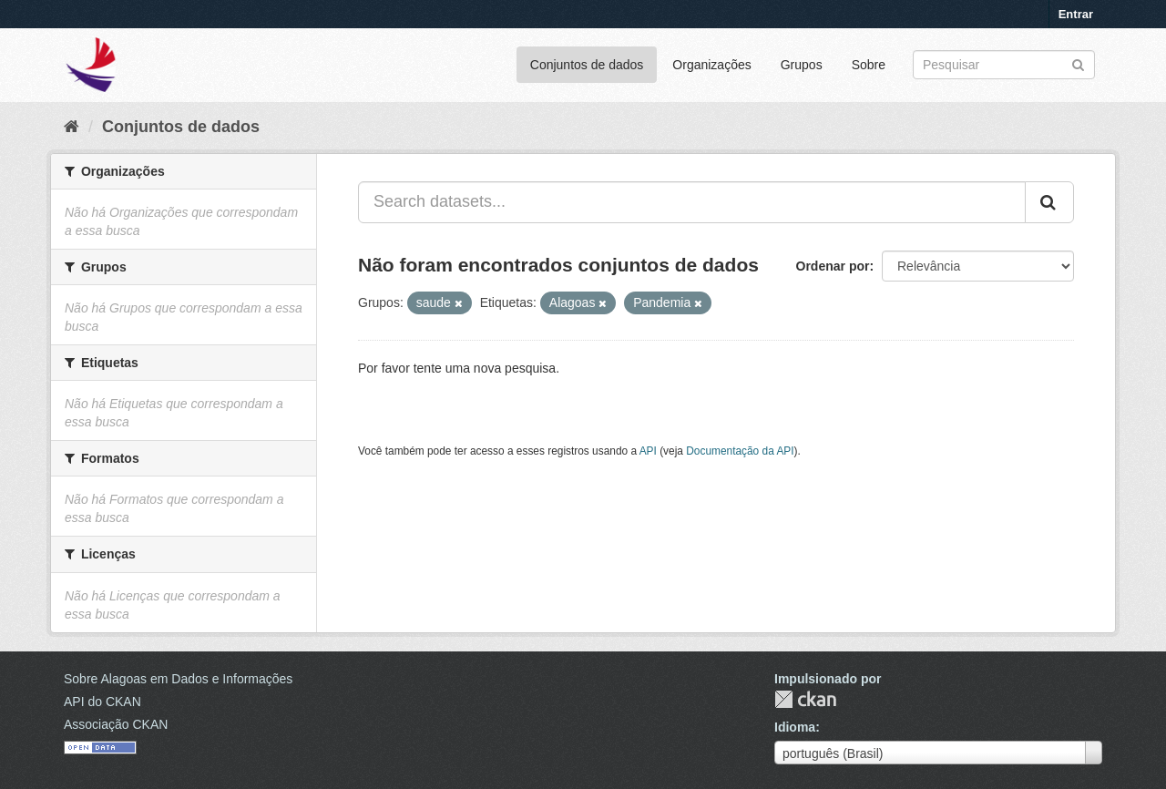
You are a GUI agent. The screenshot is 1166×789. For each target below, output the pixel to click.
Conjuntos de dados (587, 64)
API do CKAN (102, 701)
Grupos (802, 64)
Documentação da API (739, 451)
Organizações (711, 64)
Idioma (794, 727)
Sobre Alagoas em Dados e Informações (178, 678)
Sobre (868, 64)
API (648, 451)
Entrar (1076, 14)
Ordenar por (833, 266)
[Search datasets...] (692, 202)
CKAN (805, 699)
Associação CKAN (116, 724)
